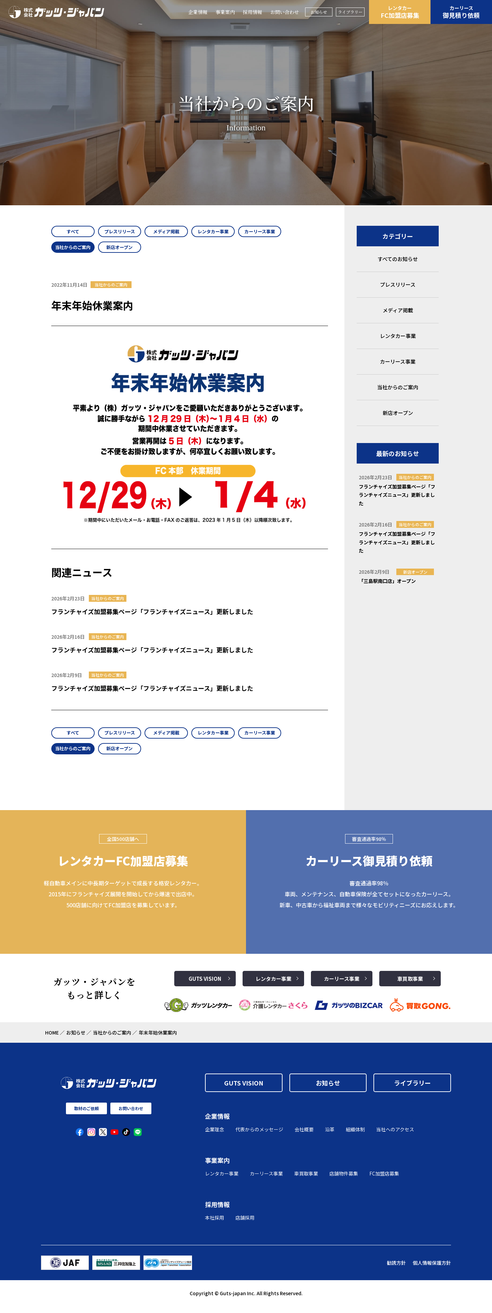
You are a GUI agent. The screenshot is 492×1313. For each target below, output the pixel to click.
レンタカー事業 (273, 985)
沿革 (329, 1136)
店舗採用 (245, 1224)
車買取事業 (410, 985)
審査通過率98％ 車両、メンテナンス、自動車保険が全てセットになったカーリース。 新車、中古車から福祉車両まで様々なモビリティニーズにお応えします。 (369, 901)
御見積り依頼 (461, 12)
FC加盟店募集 (399, 12)
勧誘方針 (396, 1269)
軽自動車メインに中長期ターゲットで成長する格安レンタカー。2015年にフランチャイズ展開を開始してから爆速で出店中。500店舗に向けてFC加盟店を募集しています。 (123, 901)
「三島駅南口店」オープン (387, 580)
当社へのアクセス (395, 1136)
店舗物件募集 (343, 1180)
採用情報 (252, 12)
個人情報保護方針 (432, 1269)
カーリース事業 (341, 985)
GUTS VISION (205, 985)
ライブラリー (350, 12)
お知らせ (319, 12)
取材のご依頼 (86, 1115)
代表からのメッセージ (259, 1136)
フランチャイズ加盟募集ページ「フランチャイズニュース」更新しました (152, 614)
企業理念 (214, 1136)
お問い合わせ (284, 12)
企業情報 (197, 12)
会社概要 (304, 1136)
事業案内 (225, 12)
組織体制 (355, 1136)
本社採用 (214, 1224)
